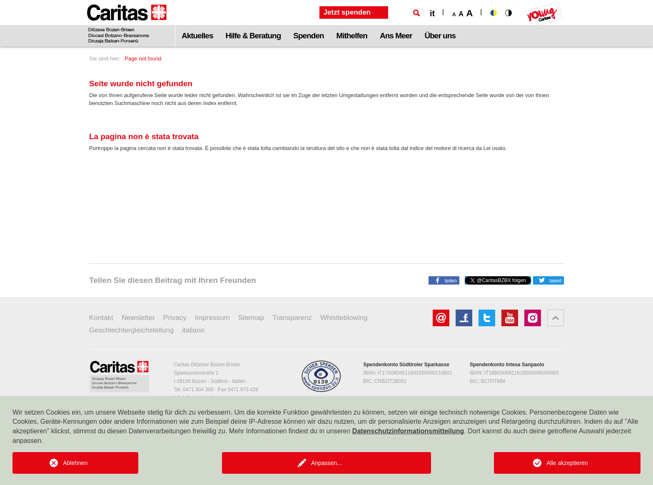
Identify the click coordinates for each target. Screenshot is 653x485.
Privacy (175, 318)
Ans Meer (396, 35)
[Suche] (416, 13)
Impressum (212, 318)
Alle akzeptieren (567, 463)
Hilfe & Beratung (253, 35)
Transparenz (292, 318)
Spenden (308, 35)
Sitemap (251, 318)
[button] (444, 280)
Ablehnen (75, 463)
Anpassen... (326, 463)
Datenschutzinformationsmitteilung (408, 431)
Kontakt (101, 318)
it (432, 13)
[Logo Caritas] (127, 23)
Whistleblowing (343, 318)
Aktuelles (197, 35)
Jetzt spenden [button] (347, 12)
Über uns (440, 35)
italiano (193, 330)
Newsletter (138, 318)
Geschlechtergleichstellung (131, 330)
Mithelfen (351, 35)
